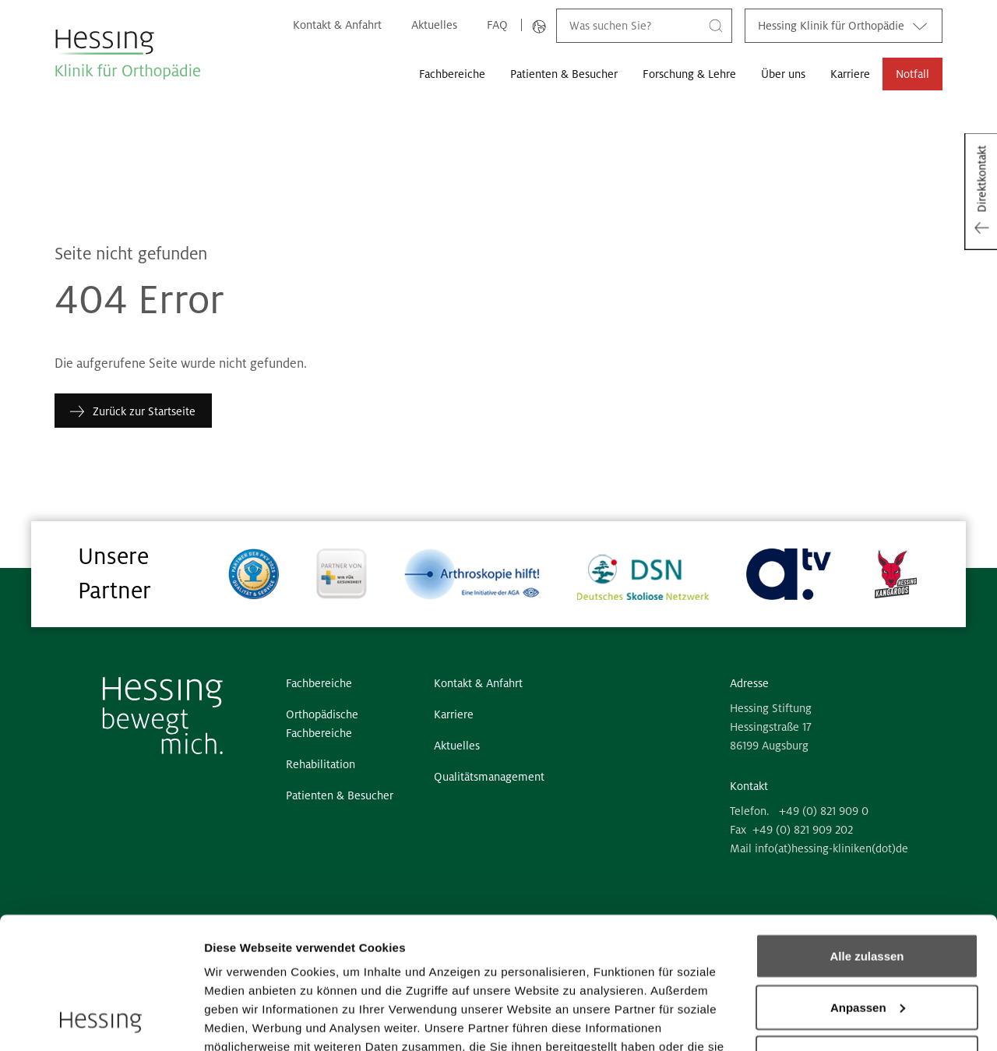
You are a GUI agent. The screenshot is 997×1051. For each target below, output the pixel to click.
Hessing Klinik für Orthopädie (843, 25)
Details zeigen (243, 1020)
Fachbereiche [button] (452, 74)
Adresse (749, 683)
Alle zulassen (867, 832)
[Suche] (715, 25)
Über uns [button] (783, 74)
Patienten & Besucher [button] (564, 74)
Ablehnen (866, 934)
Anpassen (867, 884)
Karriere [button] (850, 74)
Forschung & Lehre (689, 74)
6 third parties (323, 979)
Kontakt (749, 786)
